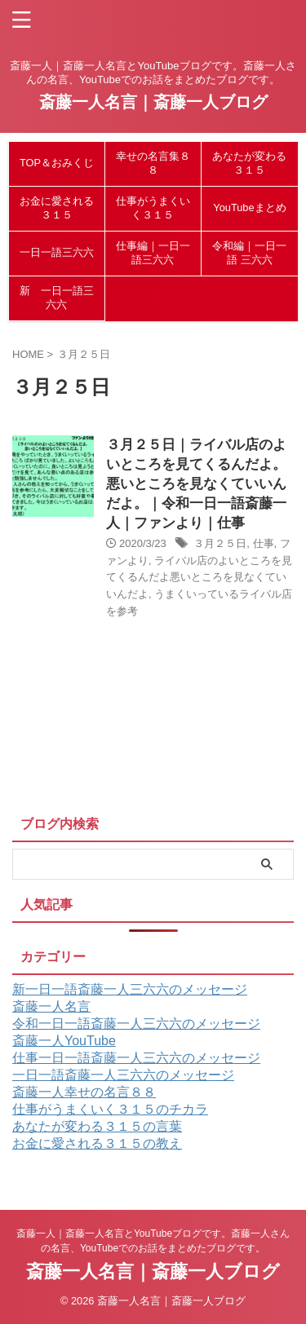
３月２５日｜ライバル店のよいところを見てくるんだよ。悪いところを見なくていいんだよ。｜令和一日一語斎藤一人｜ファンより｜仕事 (196, 484)
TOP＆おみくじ (57, 163)
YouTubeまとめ (249, 207)
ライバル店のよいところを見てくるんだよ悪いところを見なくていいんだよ (199, 577)
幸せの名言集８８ (153, 163)
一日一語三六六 (57, 252)
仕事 (263, 543)
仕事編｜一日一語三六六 (153, 253)
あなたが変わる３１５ (249, 163)
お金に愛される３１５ (57, 208)
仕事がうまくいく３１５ (153, 208)
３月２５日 (219, 543)
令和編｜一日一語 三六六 (249, 253)
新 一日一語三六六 (57, 298)
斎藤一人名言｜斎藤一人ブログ (153, 102)
